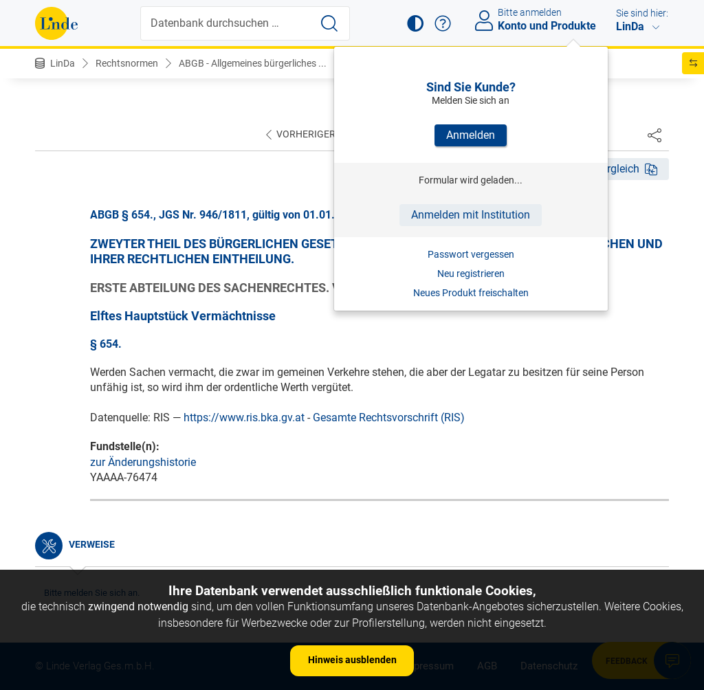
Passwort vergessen (471, 254)
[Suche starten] (329, 23)
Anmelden (470, 135)
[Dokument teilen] (654, 134)
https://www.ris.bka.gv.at (244, 417)
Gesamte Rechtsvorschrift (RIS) (389, 417)
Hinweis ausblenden (352, 659)
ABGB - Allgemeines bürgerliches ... (253, 63)
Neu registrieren (471, 273)
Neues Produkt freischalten (471, 292)
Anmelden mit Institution (470, 214)
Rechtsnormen (127, 63)
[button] (415, 23)
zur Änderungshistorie (143, 462)
